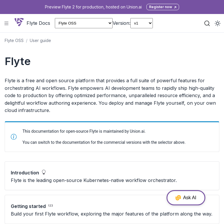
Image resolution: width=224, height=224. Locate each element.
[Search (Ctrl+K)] (207, 23)
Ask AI (186, 197)
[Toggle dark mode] (217, 23)
